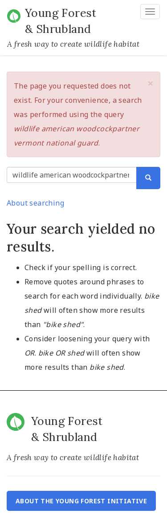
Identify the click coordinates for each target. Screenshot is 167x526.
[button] (150, 83)
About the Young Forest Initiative (81, 501)
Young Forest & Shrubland (61, 21)
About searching (35, 203)
